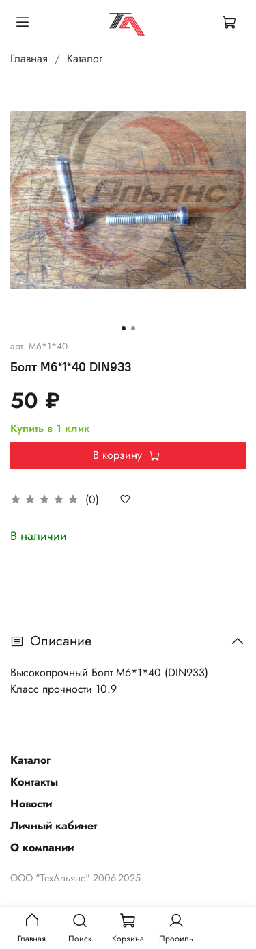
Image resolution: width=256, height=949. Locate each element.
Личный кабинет (53, 825)
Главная (29, 58)
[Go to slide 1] (124, 328)
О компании (42, 847)
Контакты (34, 782)
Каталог (84, 58)
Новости (31, 804)
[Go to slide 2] (133, 328)
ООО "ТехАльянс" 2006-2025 (75, 878)
